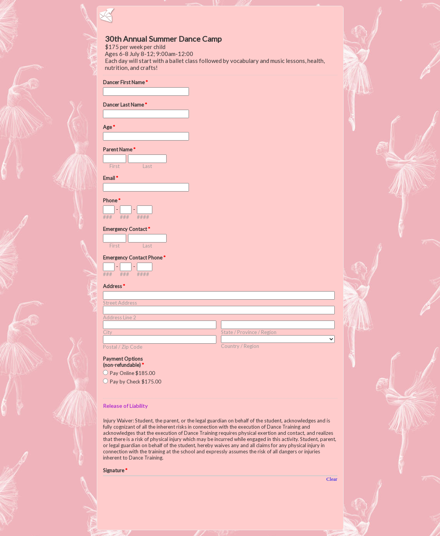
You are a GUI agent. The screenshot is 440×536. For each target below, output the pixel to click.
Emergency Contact (126, 229)
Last (147, 166)
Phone (111, 200)
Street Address (120, 303)
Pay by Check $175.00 (135, 381)
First (115, 166)
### (107, 217)
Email (110, 178)
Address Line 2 (119, 317)
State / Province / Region (248, 332)
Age (109, 127)
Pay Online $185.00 (132, 373)
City (107, 332)
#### (143, 217)
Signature (115, 470)
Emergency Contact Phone (134, 257)
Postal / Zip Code (122, 347)
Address (114, 286)
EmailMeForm (220, 15)
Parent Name (119, 149)
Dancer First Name (125, 82)
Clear (331, 479)
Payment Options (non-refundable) (123, 362)
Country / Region (240, 346)
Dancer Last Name (125, 105)
